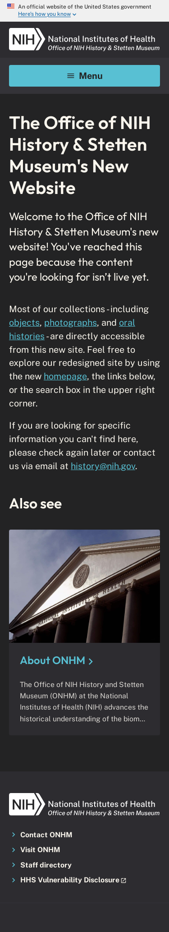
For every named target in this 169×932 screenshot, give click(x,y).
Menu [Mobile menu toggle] (84, 75)
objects (24, 322)
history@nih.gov (103, 466)
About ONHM (52, 660)
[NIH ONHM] (84, 31)
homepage (65, 376)
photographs (70, 322)
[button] (84, 881)
